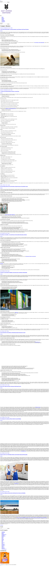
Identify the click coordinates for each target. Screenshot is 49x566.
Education (3, 535)
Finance (3, 536)
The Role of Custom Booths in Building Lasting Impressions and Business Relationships (13, 272)
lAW (2, 541)
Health (2, 17)
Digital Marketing (4, 534)
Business (3, 19)
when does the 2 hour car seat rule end (31, 256)
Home (2, 540)
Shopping (3, 18)
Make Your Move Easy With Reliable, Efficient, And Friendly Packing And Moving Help (13, 454)
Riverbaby (1, 263)
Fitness (3, 537)
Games (3, 538)
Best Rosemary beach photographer (39, 42)
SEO (2, 543)
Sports (2, 546)
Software (3, 545)
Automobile (3, 532)
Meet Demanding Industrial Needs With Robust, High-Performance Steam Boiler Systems (14, 186)
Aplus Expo (16, 312)
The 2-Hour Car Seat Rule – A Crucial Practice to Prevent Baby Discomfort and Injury (13, 234)
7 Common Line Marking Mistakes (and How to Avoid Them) (9, 91)
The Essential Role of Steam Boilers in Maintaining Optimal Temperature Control (12, 332)
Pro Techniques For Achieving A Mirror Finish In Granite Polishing (10, 418)
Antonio (8, 233)
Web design (3, 548)
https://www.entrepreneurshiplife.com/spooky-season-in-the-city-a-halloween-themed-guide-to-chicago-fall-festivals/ (32, 517)
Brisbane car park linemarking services (11, 108)
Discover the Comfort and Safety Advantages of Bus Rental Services (10, 386)
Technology (3, 20)
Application (3, 531)
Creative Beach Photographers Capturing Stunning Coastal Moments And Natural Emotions (14, 29)
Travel (2, 547)
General (3, 539)
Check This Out (16, 483)
